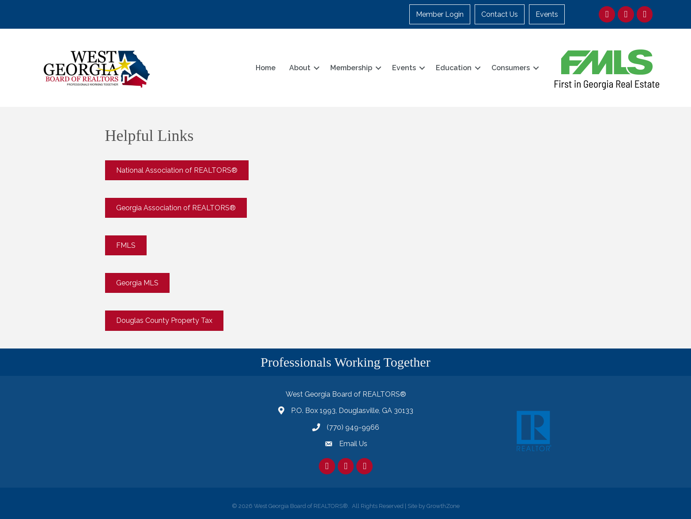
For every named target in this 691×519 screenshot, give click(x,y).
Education (454, 68)
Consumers (510, 68)
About (299, 68)
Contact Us (499, 14)
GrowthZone (443, 506)
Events (547, 14)
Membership (351, 68)
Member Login (440, 14)
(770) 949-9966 (353, 427)
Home (266, 68)
